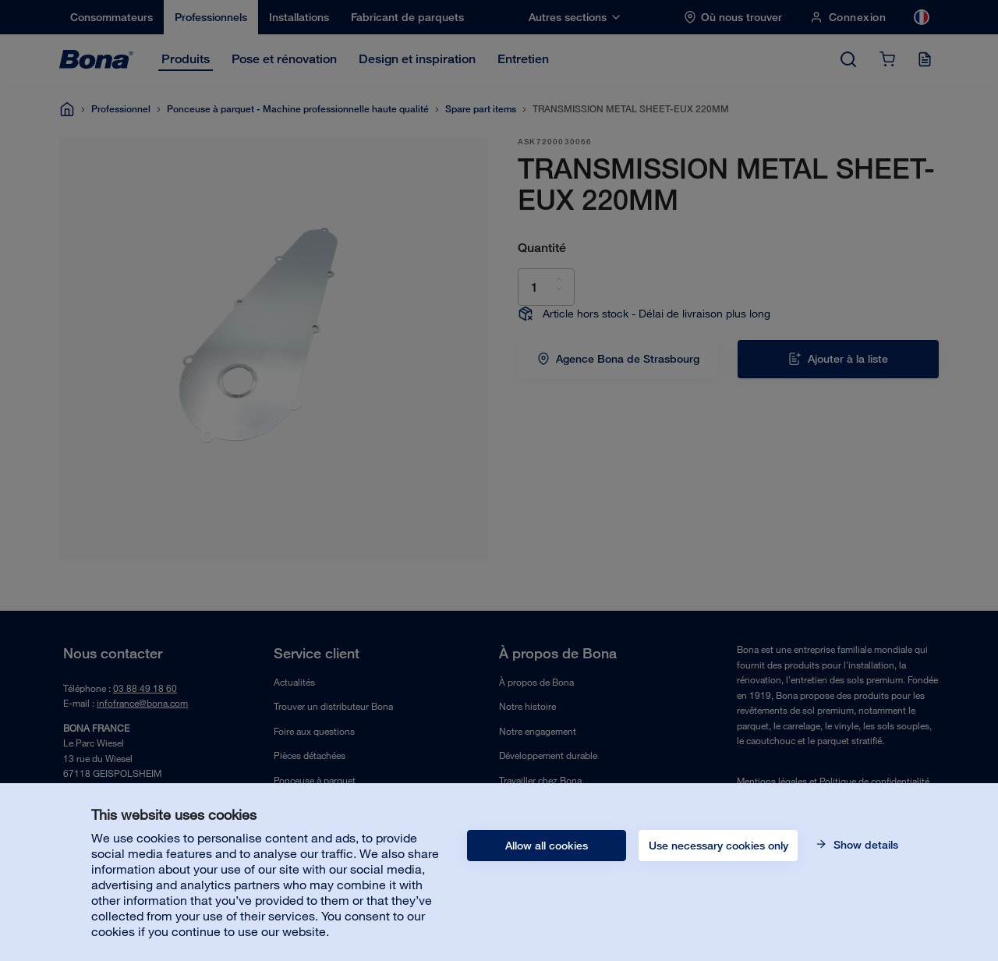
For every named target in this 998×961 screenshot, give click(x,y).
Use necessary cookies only (718, 846)
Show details (864, 845)
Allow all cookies (546, 846)
